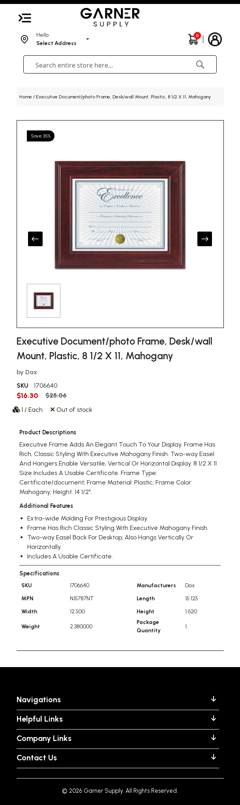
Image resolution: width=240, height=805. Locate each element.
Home (25, 97)
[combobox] (102, 65)
